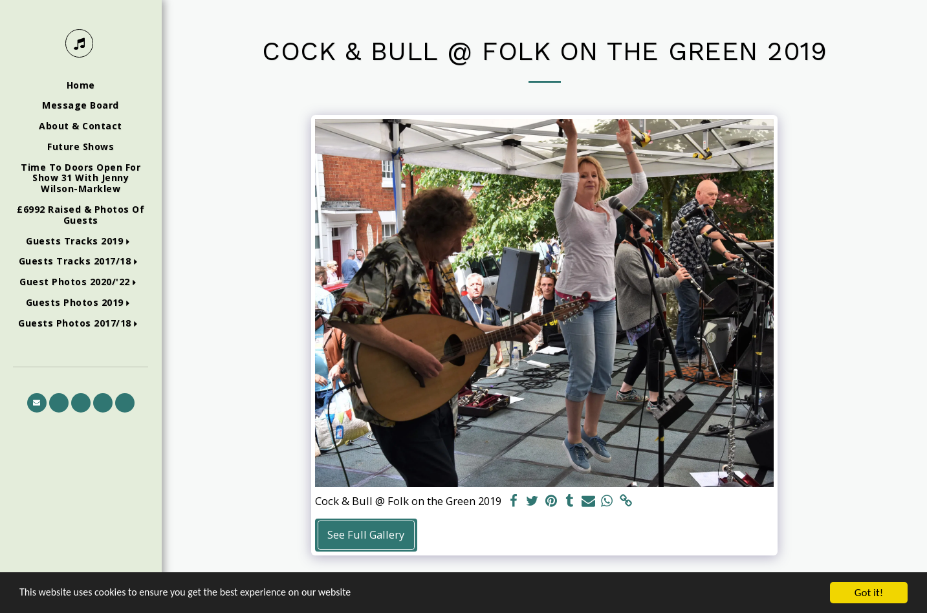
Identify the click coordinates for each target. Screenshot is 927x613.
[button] (80, 241)
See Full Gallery (365, 534)
